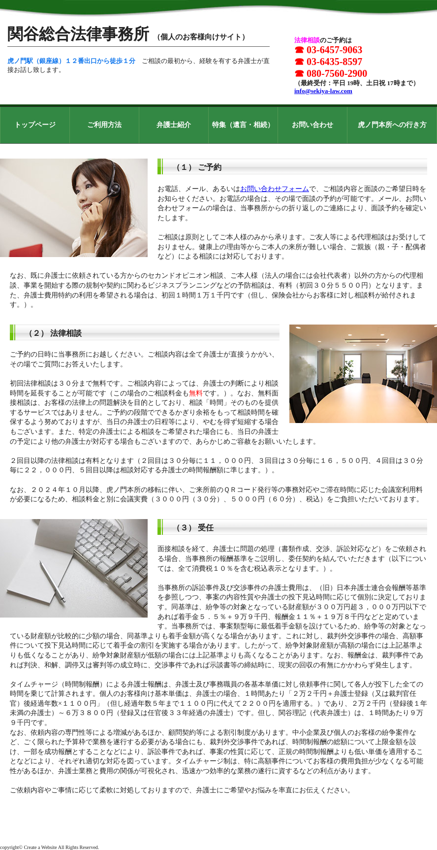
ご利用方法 (104, 125)
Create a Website (40, 847)
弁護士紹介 (173, 125)
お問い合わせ (312, 125)
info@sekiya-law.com (323, 91)
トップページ (35, 125)
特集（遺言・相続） (243, 125)
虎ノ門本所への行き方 (392, 125)
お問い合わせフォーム (274, 189)
